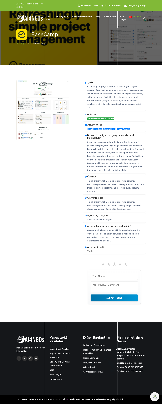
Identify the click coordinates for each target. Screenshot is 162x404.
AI (30, 43)
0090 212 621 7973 (134, 367)
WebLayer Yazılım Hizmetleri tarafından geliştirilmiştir (97, 399)
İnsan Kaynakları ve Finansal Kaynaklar (97, 352)
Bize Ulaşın (122, 18)
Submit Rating (114, 298)
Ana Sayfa (49, 18)
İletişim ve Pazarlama (94, 345)
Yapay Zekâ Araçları (59, 349)
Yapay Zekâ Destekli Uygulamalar (101, 118)
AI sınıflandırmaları (81, 16)
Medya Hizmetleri (92, 362)
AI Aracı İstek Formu (93, 372)
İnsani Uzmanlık (124, 129)
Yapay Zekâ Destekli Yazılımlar (60, 355)
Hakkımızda (110, 16)
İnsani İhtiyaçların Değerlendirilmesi (102, 129)
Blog (98, 16)
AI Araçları (61, 16)
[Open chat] (154, 396)
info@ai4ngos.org (137, 5)
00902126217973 (89, 5)
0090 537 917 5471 (134, 371)
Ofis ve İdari (89, 367)
